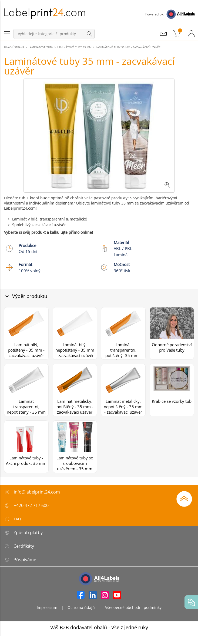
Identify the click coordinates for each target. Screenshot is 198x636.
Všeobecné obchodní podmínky (133, 607)
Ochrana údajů (81, 607)
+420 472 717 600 (31, 505)
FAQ (12, 519)
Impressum (47, 607)
